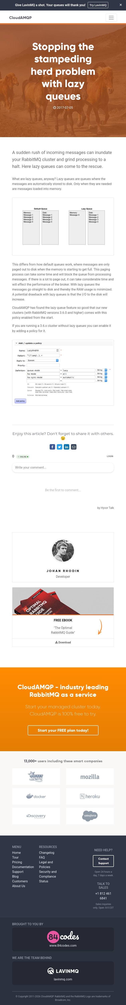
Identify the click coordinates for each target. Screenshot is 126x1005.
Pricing (17, 862)
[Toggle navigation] (111, 18)
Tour (15, 857)
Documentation (23, 867)
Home (16, 853)
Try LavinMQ (98, 5)
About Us (18, 886)
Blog (15, 876)
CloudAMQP (20, 17)
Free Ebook (63, 620)
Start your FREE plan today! (63, 730)
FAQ (42, 857)
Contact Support (103, 861)
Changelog (46, 853)
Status (43, 881)
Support (17, 872)
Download (63, 642)
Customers (20, 881)
